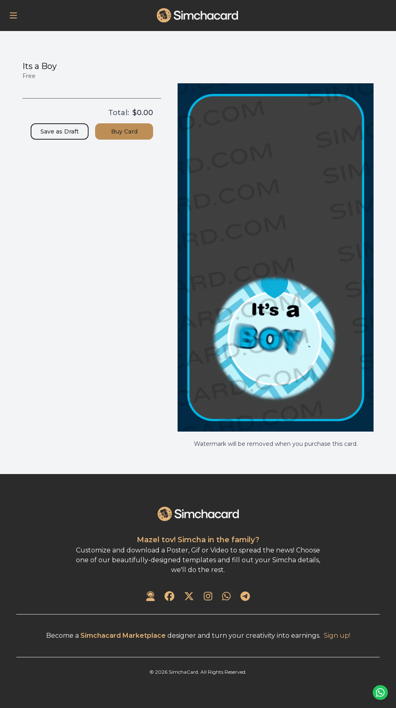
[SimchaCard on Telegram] (245, 597)
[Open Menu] (13, 15)
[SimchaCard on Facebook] (169, 597)
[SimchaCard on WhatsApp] (226, 597)
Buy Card (124, 131)
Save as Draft (59, 131)
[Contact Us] (150, 597)
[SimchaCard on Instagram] (208, 597)
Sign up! (337, 635)
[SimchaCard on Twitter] (189, 597)
